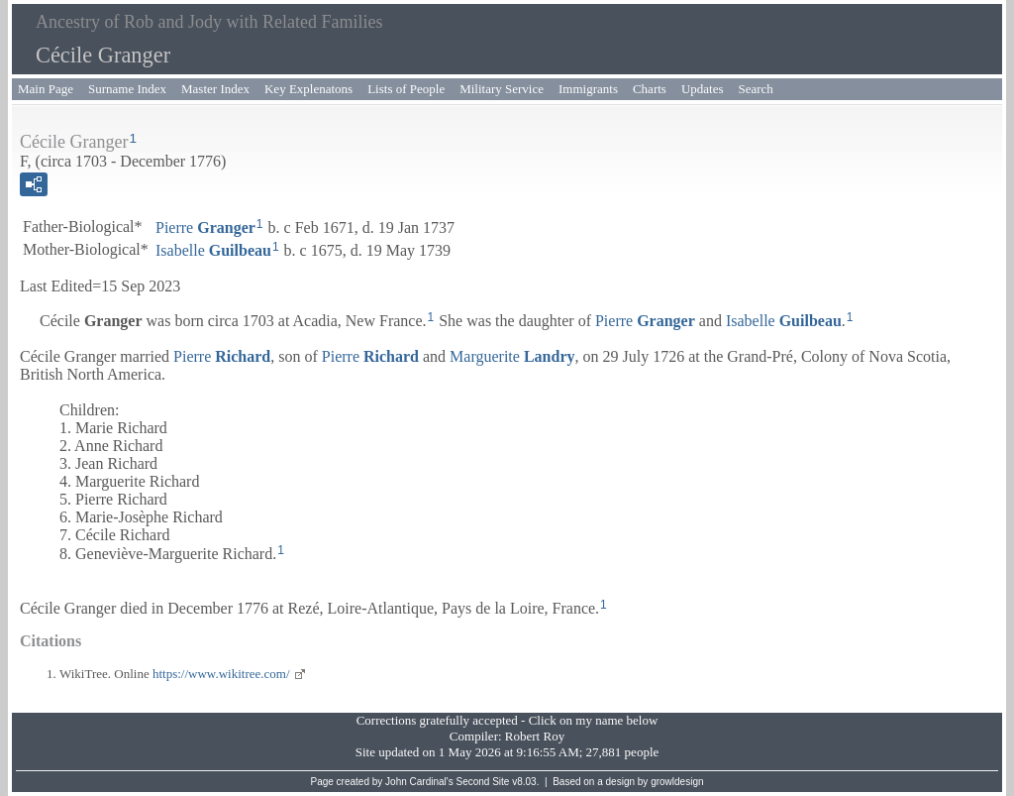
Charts (649, 88)
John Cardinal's (419, 781)
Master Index (215, 88)
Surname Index (127, 88)
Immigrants (588, 88)
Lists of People (406, 88)
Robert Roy (534, 736)
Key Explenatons (308, 88)
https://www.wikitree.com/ (221, 673)
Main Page (45, 88)
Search (756, 88)
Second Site (483, 781)
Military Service (501, 88)
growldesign (677, 781)
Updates (702, 88)
